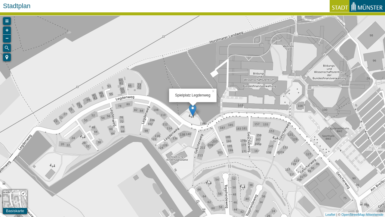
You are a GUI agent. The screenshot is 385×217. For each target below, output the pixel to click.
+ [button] (7, 30)
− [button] (7, 38)
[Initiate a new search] (7, 48)
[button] (7, 57)
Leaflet (330, 214)
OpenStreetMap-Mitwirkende (362, 214)
